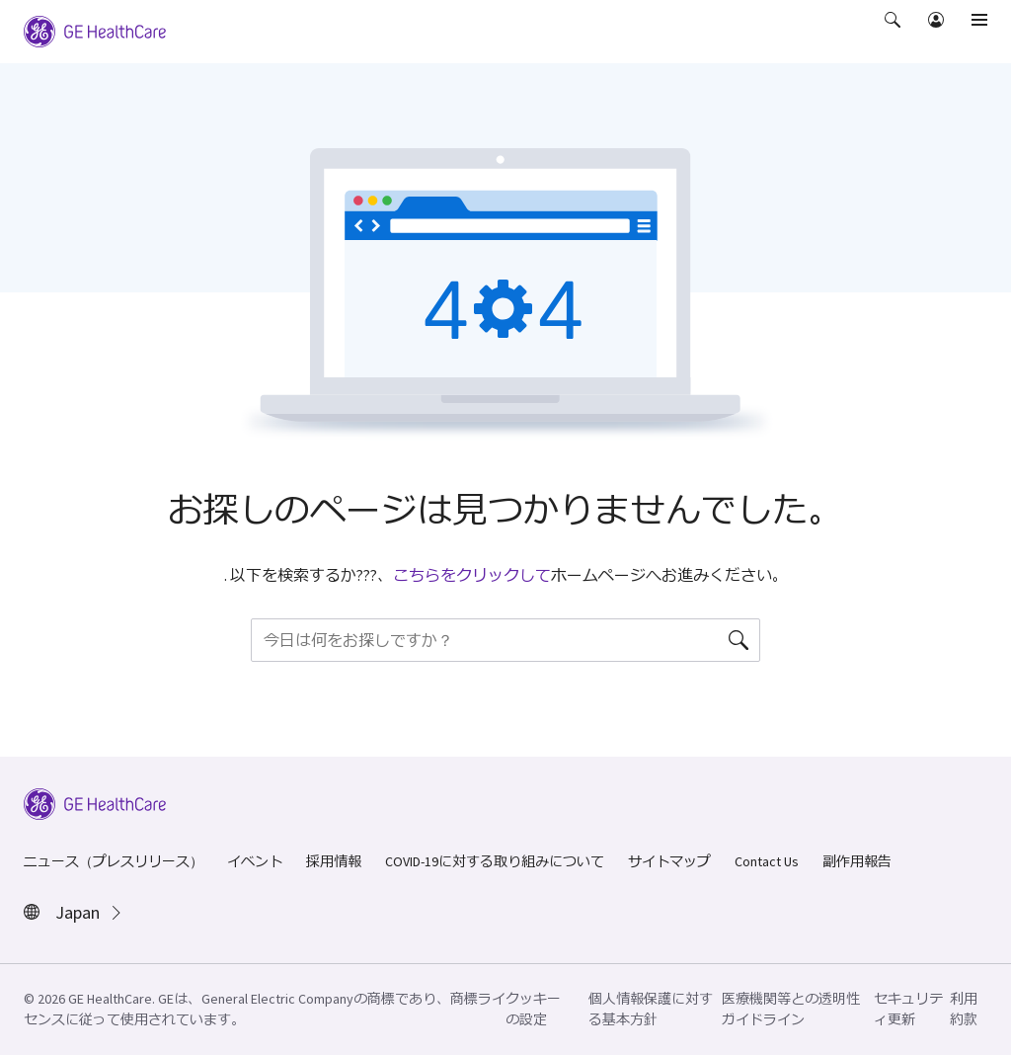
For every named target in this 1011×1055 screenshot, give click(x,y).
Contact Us (767, 861)
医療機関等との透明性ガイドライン (791, 1009)
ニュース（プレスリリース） (113, 861)
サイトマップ (669, 861)
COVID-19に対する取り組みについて (494, 861)
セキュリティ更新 (908, 1009)
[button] (894, 33)
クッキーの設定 (533, 1009)
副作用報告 (857, 861)
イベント (254, 861)
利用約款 (963, 1009)
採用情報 (333, 861)
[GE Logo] (95, 30)
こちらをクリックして (472, 575)
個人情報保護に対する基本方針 (650, 1009)
